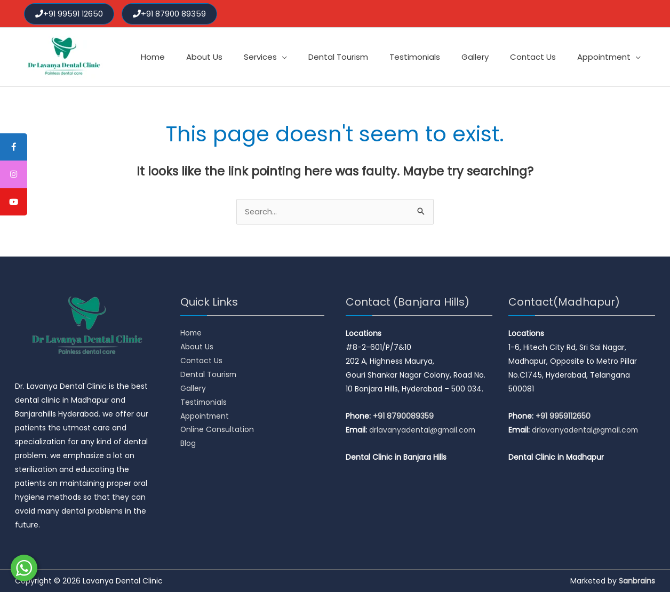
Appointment (205, 416)
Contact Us (201, 361)
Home (191, 333)
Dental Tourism (208, 375)
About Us (196, 347)
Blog (188, 444)
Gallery (193, 388)
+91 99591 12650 (70, 13)
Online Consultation (217, 430)
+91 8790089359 (403, 416)
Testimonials (204, 402)
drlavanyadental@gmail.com (423, 430)
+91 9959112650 (563, 416)
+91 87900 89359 (171, 13)
